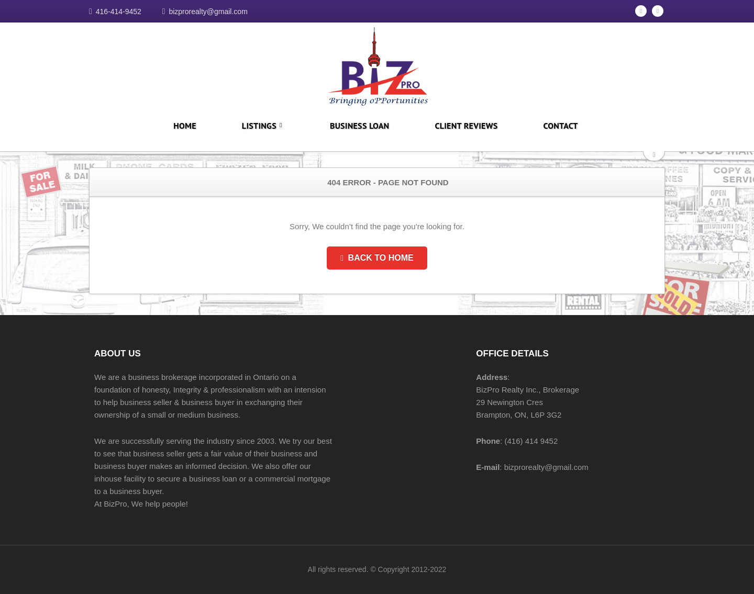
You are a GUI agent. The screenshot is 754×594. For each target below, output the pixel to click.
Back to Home (376, 257)
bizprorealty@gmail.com (208, 11)
